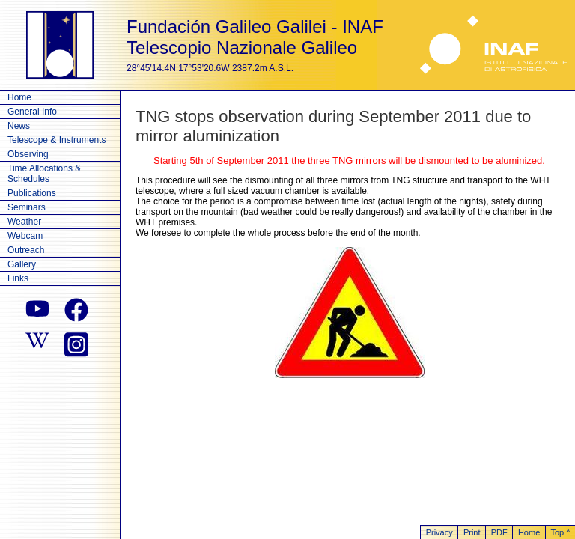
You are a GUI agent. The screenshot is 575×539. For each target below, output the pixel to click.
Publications (31, 193)
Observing (28, 154)
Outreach (25, 250)
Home (19, 97)
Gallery (21, 264)
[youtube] (37, 310)
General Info (32, 111)
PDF (499, 532)
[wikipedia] (37, 343)
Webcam (25, 236)
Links (17, 278)
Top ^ (560, 532)
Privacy (439, 532)
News (18, 126)
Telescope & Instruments (56, 140)
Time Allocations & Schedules (44, 173)
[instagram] (76, 343)
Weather (24, 221)
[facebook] (76, 310)
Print (472, 532)
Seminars (26, 207)
